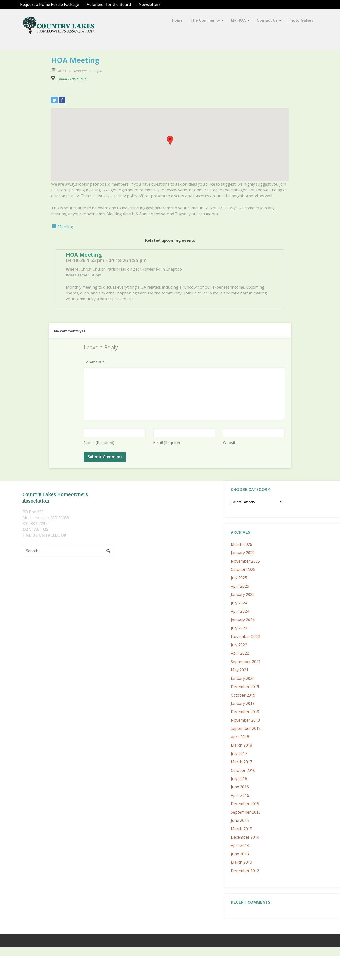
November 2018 (245, 720)
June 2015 (240, 820)
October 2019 (243, 695)
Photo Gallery (301, 20)
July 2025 (239, 577)
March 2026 (241, 544)
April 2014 (240, 845)
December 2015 (245, 803)
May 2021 (239, 669)
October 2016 (243, 770)
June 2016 (240, 787)
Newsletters (150, 4)
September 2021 (246, 661)
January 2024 (243, 619)
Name (99, 442)
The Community (205, 20)
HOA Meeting (84, 254)
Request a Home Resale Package (49, 4)
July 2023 (239, 628)
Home (177, 20)
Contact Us (267, 20)
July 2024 (239, 603)
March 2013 (241, 862)
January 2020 (243, 678)
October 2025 (243, 569)
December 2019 (245, 686)
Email (167, 442)
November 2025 (245, 561)
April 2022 (240, 653)
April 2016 (240, 795)
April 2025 (240, 586)
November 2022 (245, 636)
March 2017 (241, 762)
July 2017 (239, 753)
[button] (170, 140)
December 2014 (245, 837)
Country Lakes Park (72, 79)
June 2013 (240, 854)
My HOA (238, 20)
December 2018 (245, 711)
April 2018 (240, 737)
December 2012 (245, 870)
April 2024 (240, 611)
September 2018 (246, 728)
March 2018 (241, 745)
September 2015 (246, 812)
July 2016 (239, 778)
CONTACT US (35, 529)
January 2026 (243, 552)
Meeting (65, 227)
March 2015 (241, 829)
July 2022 (239, 644)
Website (230, 442)
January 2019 (243, 703)
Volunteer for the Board (109, 4)
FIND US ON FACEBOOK (44, 535)
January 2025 (243, 594)
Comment (94, 362)
